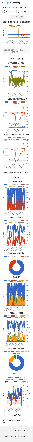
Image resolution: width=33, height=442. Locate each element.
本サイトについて (7, 431)
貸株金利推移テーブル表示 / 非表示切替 (15, 51)
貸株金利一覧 (6, 7)
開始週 (9, 11)
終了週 (23, 11)
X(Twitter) (27, 431)
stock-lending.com (15, 2)
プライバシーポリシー (18, 430)
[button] (3, 2)
